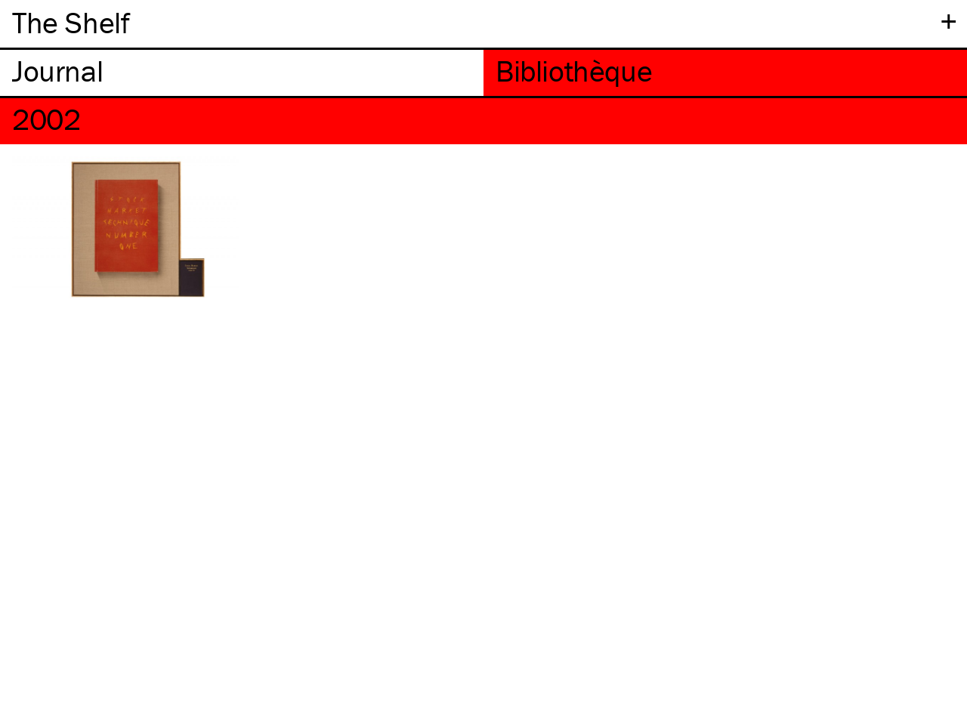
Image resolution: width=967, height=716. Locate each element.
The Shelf (70, 22)
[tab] (242, 73)
